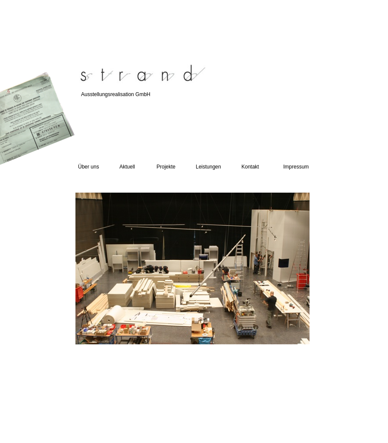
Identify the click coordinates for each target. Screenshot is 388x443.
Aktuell (127, 167)
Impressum (296, 167)
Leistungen (208, 167)
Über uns (88, 167)
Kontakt (250, 167)
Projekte (165, 167)
